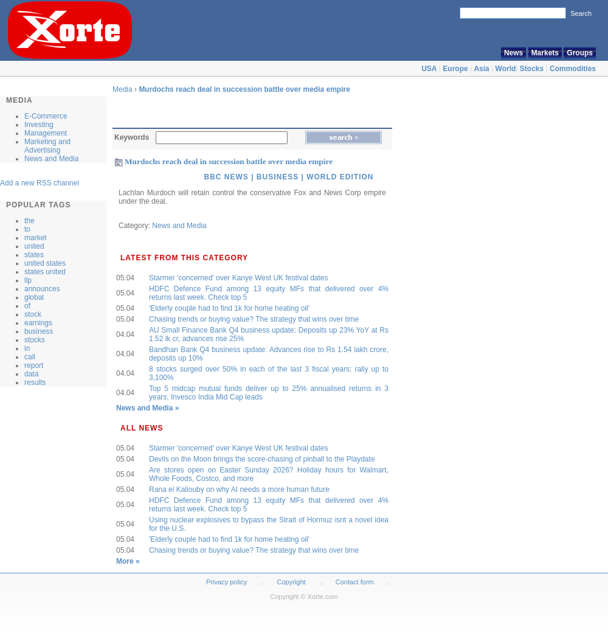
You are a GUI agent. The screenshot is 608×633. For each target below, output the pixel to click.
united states (45, 263)
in (27, 348)
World (506, 68)
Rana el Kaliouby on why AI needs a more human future (239, 489)
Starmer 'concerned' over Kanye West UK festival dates (238, 278)
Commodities (573, 68)
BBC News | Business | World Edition (288, 177)
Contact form (356, 582)
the (29, 220)
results (35, 382)
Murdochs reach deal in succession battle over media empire (244, 89)
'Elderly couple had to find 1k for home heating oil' (229, 308)
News (513, 53)
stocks (34, 340)
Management (45, 133)
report (33, 365)
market (35, 237)
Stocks (532, 68)
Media (122, 89)
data (31, 374)
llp (28, 280)
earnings (38, 323)
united (34, 246)
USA (429, 68)
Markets (545, 53)
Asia (481, 68)
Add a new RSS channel (39, 183)
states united (45, 272)
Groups (580, 53)
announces (42, 289)
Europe (455, 68)
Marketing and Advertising (47, 145)
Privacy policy (226, 582)
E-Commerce (45, 116)
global (34, 297)
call (29, 357)
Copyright (291, 582)
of (27, 306)
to (27, 229)
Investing (39, 124)
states (34, 255)
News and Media (51, 158)
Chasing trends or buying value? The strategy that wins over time (254, 319)
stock (32, 314)
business (38, 331)
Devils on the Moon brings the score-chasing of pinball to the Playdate (262, 459)
